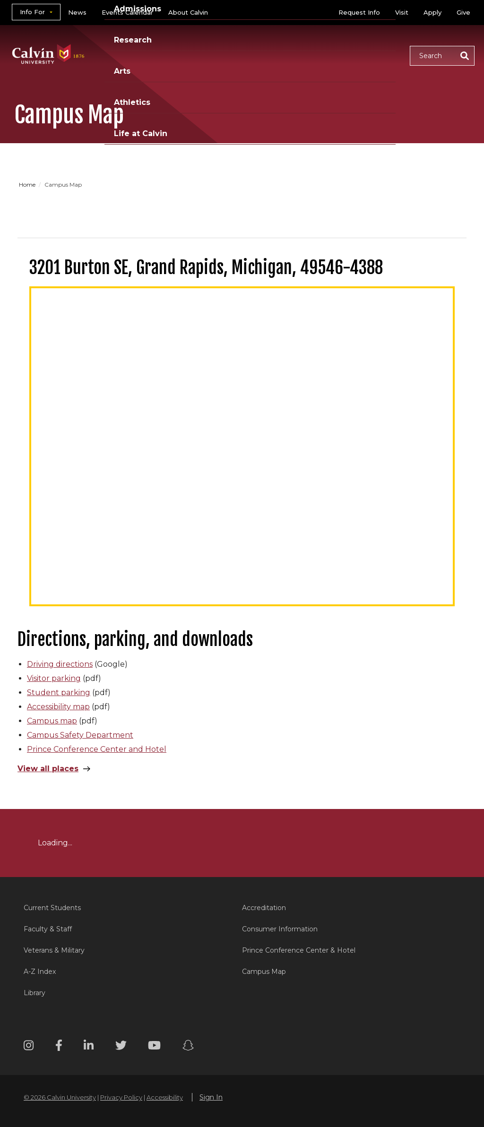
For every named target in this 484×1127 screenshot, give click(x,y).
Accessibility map (58, 706)
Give (463, 12)
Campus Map (264, 971)
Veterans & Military (54, 950)
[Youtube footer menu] (154, 1046)
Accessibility (165, 1097)
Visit (401, 12)
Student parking (58, 692)
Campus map (52, 720)
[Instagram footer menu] (29, 1046)
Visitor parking (54, 678)
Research (254, 43)
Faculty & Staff (48, 929)
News (77, 12)
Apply (432, 12)
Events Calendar (127, 12)
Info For (32, 12)
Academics (127, 43)
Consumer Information (280, 929)
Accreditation (264, 907)
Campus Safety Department (80, 735)
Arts (300, 43)
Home (28, 184)
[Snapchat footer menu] (188, 1046)
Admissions (192, 43)
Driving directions (60, 664)
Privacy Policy (121, 1097)
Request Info (359, 12)
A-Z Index (40, 971)
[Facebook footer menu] (58, 1046)
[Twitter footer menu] (121, 1046)
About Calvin (188, 12)
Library (34, 993)
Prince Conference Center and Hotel (96, 749)
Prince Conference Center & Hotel (298, 950)
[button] (442, 56)
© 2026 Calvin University (60, 1097)
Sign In (211, 1097)
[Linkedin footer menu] (89, 1046)
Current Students (52, 907)
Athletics (345, 43)
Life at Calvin (131, 66)
